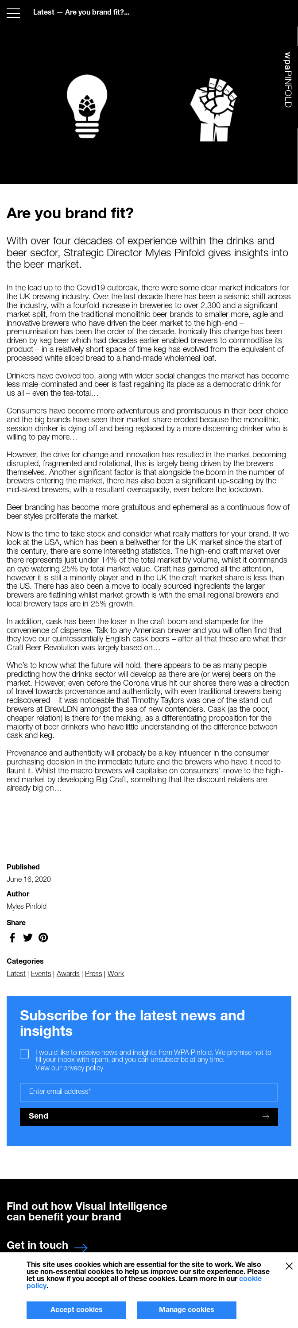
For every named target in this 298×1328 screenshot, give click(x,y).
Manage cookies (186, 1310)
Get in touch (47, 1246)
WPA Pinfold (288, 87)
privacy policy (83, 1068)
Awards (68, 973)
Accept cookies (76, 1310)
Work (116, 973)
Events (41, 973)
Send (149, 1116)
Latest (43, 12)
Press (93, 973)
